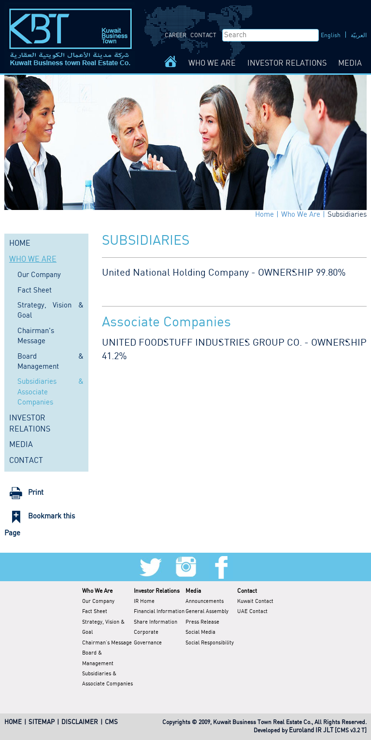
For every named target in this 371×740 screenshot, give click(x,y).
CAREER (175, 35)
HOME (19, 243)
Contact (247, 591)
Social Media (200, 632)
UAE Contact (252, 611)
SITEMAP (42, 722)
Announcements (205, 601)
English (331, 35)
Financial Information (159, 611)
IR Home (144, 601)
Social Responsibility (210, 643)
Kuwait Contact (255, 601)
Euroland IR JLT (311, 730)
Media (193, 591)
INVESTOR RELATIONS (287, 63)
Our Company (39, 275)
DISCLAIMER (79, 722)
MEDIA (350, 63)
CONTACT (203, 35)
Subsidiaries (347, 215)
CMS (111, 722)
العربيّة (359, 35)
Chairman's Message (107, 643)
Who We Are (300, 215)
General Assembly (207, 611)
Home (264, 215)
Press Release (202, 622)
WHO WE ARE (212, 63)
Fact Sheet (34, 290)
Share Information (155, 622)
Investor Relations (157, 591)
